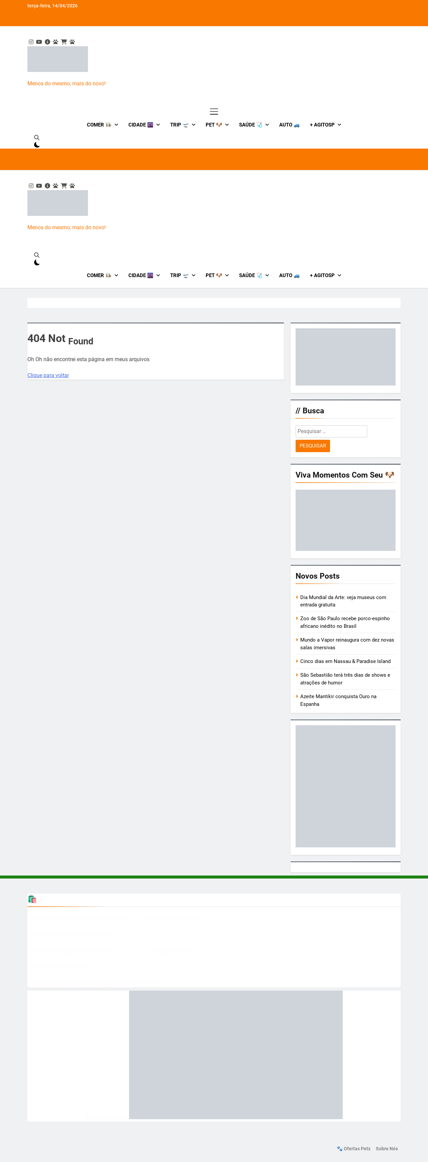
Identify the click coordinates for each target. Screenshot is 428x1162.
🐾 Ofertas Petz (353, 1149)
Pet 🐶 (214, 125)
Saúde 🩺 (250, 125)
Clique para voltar (48, 375)
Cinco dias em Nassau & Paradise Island (345, 661)
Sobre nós (387, 1149)
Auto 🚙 (289, 125)
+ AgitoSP (322, 125)
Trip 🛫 (179, 125)
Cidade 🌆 (140, 125)
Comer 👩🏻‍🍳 (99, 125)
